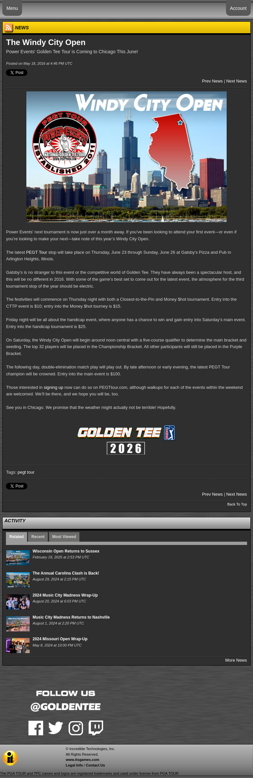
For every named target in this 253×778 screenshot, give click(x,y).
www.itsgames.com (82, 760)
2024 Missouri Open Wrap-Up (60, 639)
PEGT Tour (36, 252)
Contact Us (95, 765)
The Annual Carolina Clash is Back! (66, 573)
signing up (53, 387)
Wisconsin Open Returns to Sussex (66, 551)
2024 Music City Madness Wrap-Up (65, 595)
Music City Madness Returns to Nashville (71, 617)
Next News (236, 81)
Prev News (212, 81)
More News (236, 660)
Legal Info (74, 765)
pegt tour (25, 472)
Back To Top (237, 504)
